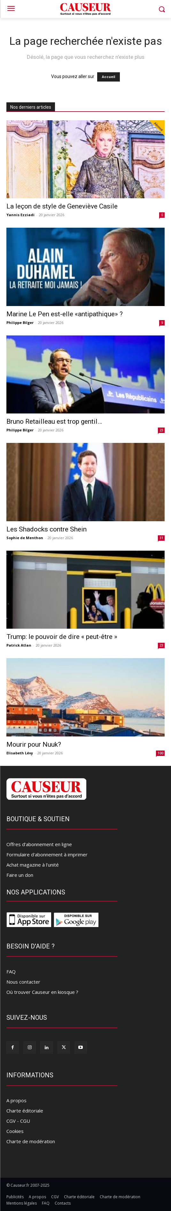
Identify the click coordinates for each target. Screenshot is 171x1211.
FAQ (11, 971)
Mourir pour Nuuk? (33, 744)
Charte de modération (30, 1141)
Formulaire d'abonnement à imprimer (47, 854)
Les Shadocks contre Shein (46, 529)
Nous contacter (23, 982)
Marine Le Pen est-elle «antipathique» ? (64, 314)
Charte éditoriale (24, 1110)
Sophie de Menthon (24, 537)
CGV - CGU (18, 1121)
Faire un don (19, 875)
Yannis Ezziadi (20, 214)
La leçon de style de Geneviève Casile (62, 206)
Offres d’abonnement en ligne (39, 844)
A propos (16, 1100)
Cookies (15, 1131)
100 (160, 753)
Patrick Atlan (18, 645)
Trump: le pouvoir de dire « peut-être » (61, 637)
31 (161, 538)
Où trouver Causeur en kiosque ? (42, 992)
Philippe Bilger (20, 322)
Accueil (108, 77)
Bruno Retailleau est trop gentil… (54, 421)
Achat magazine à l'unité (32, 864)
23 (161, 430)
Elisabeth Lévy (19, 753)
